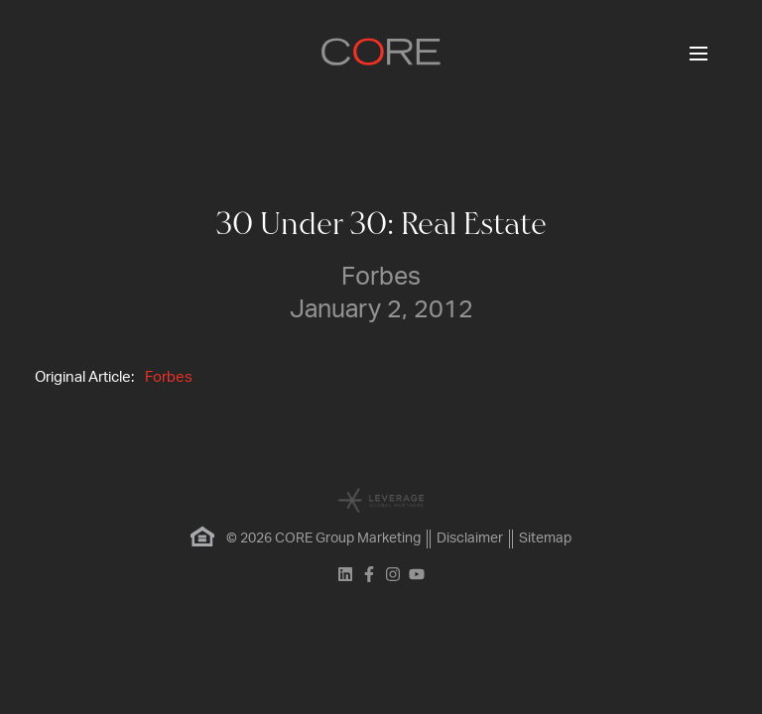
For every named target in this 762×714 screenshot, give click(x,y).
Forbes (168, 377)
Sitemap (545, 538)
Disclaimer (470, 538)
